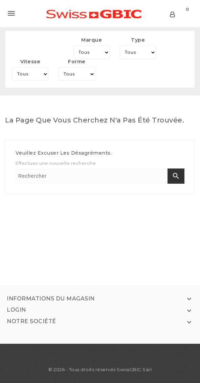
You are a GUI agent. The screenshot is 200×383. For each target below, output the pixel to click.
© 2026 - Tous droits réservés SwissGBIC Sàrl (100, 369)
